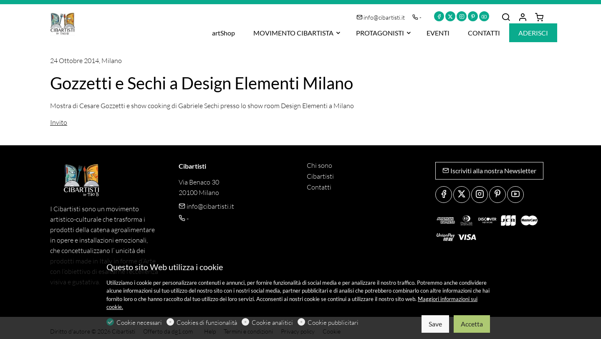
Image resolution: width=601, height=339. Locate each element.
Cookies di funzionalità (207, 322)
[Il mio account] (522, 17)
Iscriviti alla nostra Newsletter (489, 171)
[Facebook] (439, 16)
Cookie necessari (139, 322)
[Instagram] (462, 16)
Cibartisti (320, 176)
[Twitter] (450, 16)
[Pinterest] (473, 16)
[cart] (539, 17)
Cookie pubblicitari (333, 322)
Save (435, 324)
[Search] (505, 17)
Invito (58, 122)
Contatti (319, 187)
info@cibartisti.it (381, 17)
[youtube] (484, 16)
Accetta (472, 324)
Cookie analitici (272, 322)
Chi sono (319, 165)
